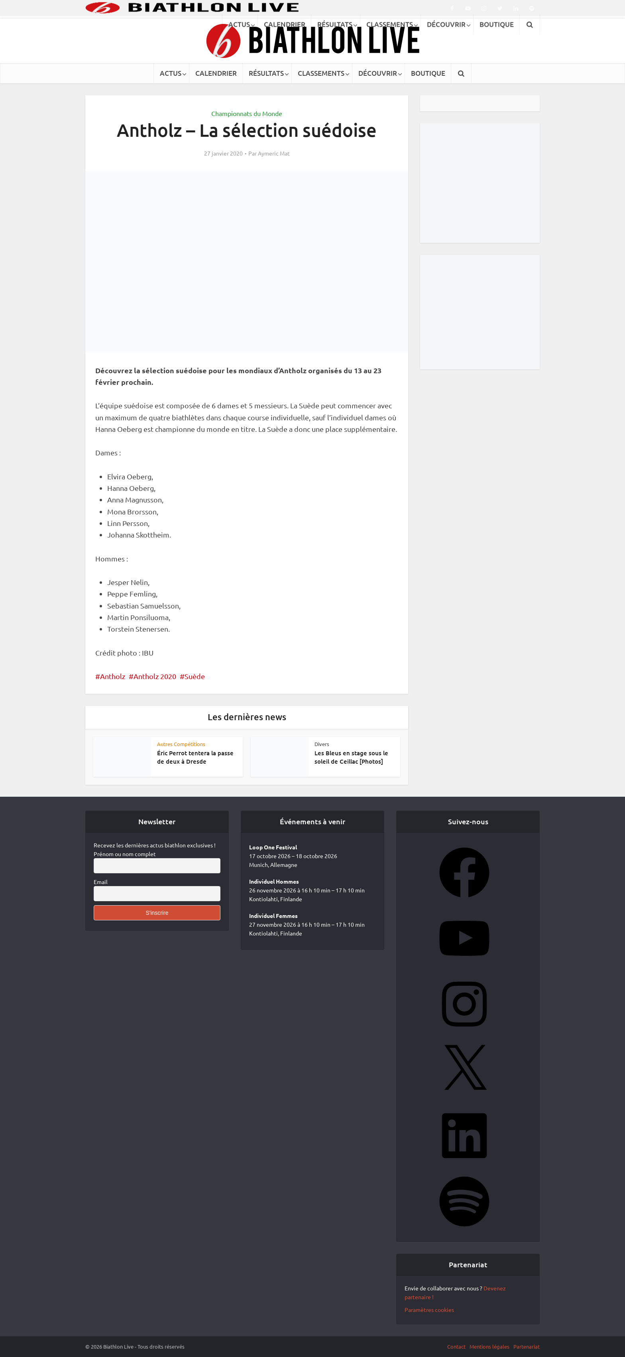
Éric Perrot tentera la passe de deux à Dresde (195, 757)
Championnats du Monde (246, 113)
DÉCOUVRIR (377, 73)
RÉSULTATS (266, 73)
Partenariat (526, 1346)
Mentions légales (489, 1346)
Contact (456, 1346)
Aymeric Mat (274, 153)
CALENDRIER (216, 73)
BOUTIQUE (428, 73)
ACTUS (170, 73)
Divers (321, 744)
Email (101, 881)
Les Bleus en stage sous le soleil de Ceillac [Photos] (351, 757)
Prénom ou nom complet (125, 853)
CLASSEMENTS (321, 73)
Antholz (112, 676)
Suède (195, 676)
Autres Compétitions (181, 744)
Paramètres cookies (429, 1309)
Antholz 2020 (155, 676)
